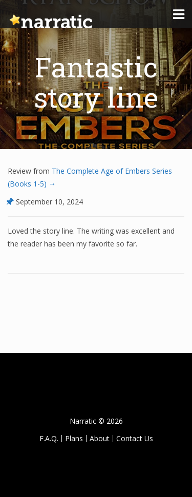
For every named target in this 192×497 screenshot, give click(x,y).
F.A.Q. (48, 438)
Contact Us (134, 438)
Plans (74, 438)
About (100, 438)
